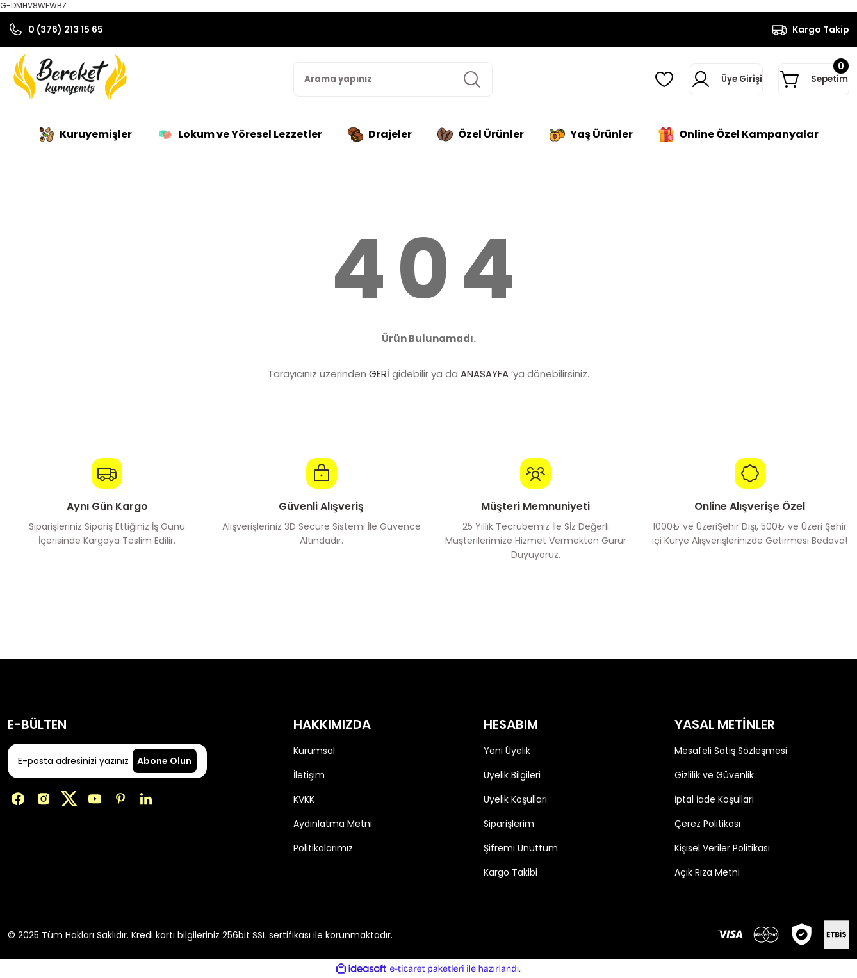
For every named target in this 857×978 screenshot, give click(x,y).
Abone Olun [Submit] (164, 760)
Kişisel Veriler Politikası (722, 848)
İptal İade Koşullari (714, 799)
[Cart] (795, 79)
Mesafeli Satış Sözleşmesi (730, 750)
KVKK (303, 799)
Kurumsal (314, 750)
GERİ (379, 373)
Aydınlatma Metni (332, 823)
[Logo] (69, 77)
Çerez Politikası (707, 823)
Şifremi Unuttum (521, 848)
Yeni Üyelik (507, 750)
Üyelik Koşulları (515, 799)
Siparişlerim (509, 823)
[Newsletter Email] (107, 761)
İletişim (309, 775)
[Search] (393, 79)
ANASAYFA (485, 373)
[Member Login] (679, 79)
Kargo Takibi (510, 872)
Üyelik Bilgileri (512, 775)
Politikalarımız (323, 848)
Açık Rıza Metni (707, 872)
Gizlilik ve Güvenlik (714, 775)
